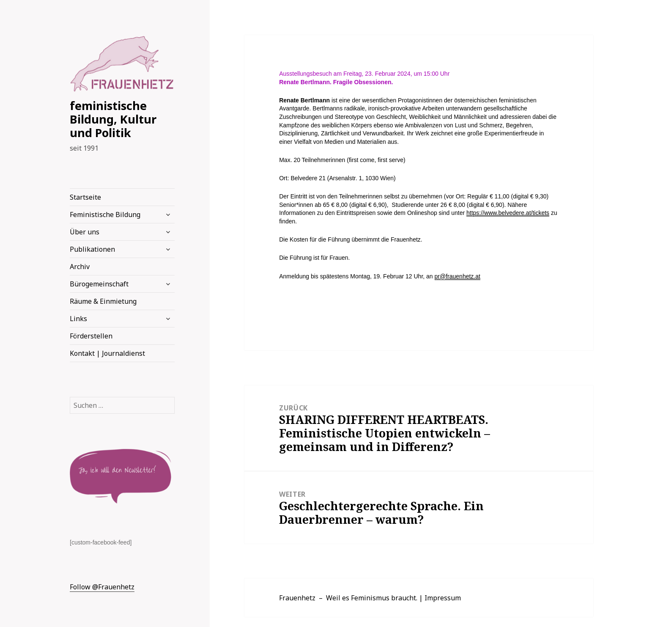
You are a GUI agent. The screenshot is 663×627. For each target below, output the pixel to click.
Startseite (85, 197)
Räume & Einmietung (103, 301)
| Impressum (440, 597)
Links (78, 318)
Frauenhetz (297, 597)
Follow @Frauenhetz (102, 586)
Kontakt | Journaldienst (107, 353)
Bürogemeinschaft (99, 284)
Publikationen (92, 249)
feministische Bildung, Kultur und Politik (113, 119)
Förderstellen (91, 336)
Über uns (84, 231)
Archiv (80, 266)
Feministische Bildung (105, 214)
